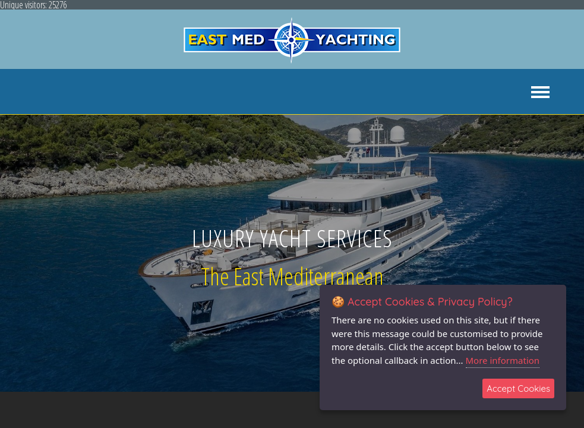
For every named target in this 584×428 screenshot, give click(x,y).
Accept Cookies (518, 388)
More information (503, 360)
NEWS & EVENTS (477, 91)
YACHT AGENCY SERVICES (127, 91)
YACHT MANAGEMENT (386, 91)
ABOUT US (39, 91)
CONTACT (547, 91)
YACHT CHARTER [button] (224, 91)
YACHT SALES (300, 91)
